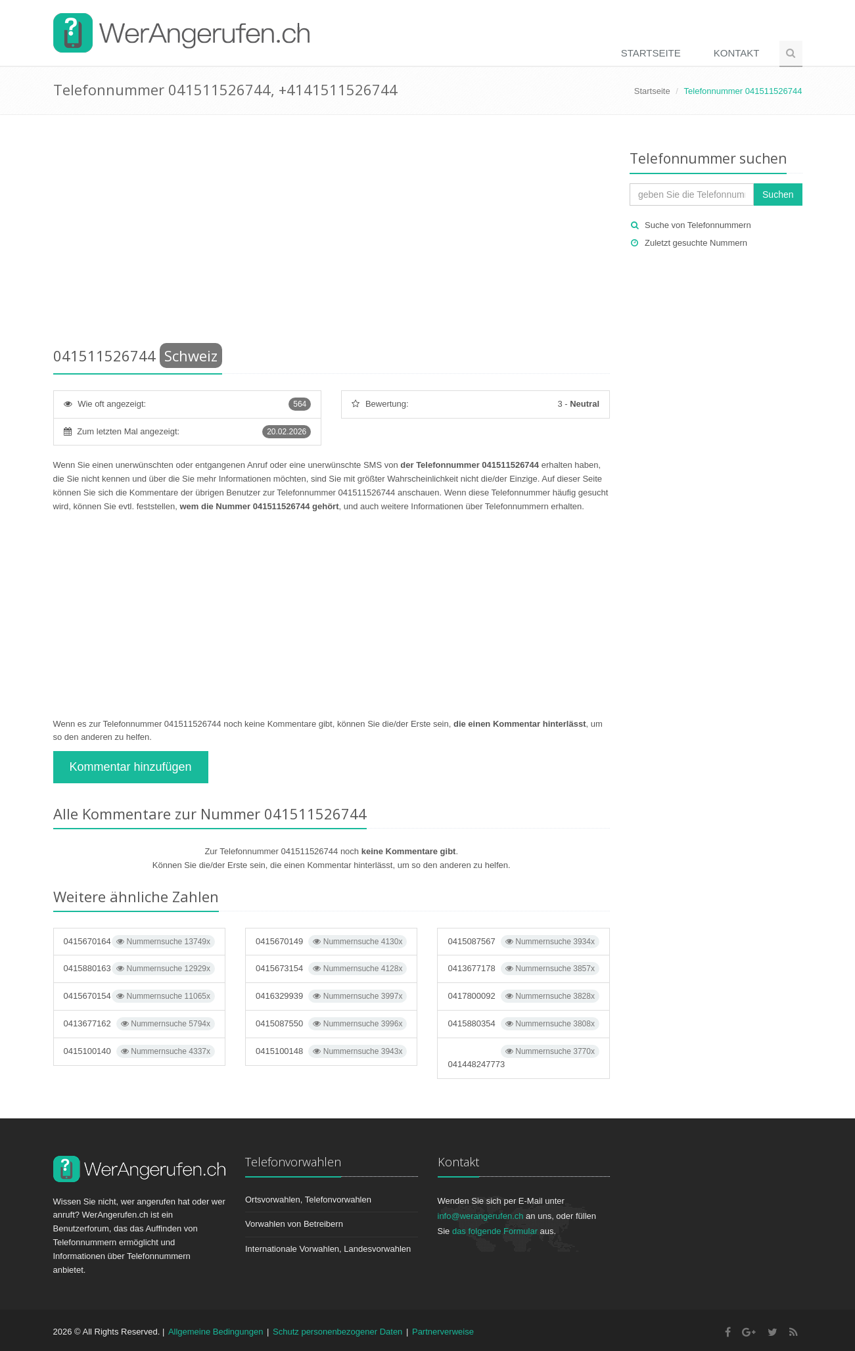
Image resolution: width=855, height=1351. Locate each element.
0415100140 (139, 1051)
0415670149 (331, 941)
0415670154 (139, 996)
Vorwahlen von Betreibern (294, 1224)
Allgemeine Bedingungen (216, 1332)
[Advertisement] (332, 233)
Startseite (651, 52)
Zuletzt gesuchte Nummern (696, 243)
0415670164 (139, 941)
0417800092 (523, 996)
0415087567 (523, 941)
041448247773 (523, 1057)
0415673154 (331, 968)
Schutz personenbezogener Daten (337, 1332)
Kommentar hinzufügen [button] (131, 766)
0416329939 (331, 996)
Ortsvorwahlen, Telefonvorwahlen (308, 1199)
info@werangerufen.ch (481, 1216)
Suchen (777, 194)
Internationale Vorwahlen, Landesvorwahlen (328, 1249)
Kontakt (737, 52)
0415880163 (139, 968)
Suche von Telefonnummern (698, 225)
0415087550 (331, 1023)
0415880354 (523, 1023)
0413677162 (139, 1023)
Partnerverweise (443, 1332)
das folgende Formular (495, 1231)
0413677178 (523, 968)
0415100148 (331, 1051)
